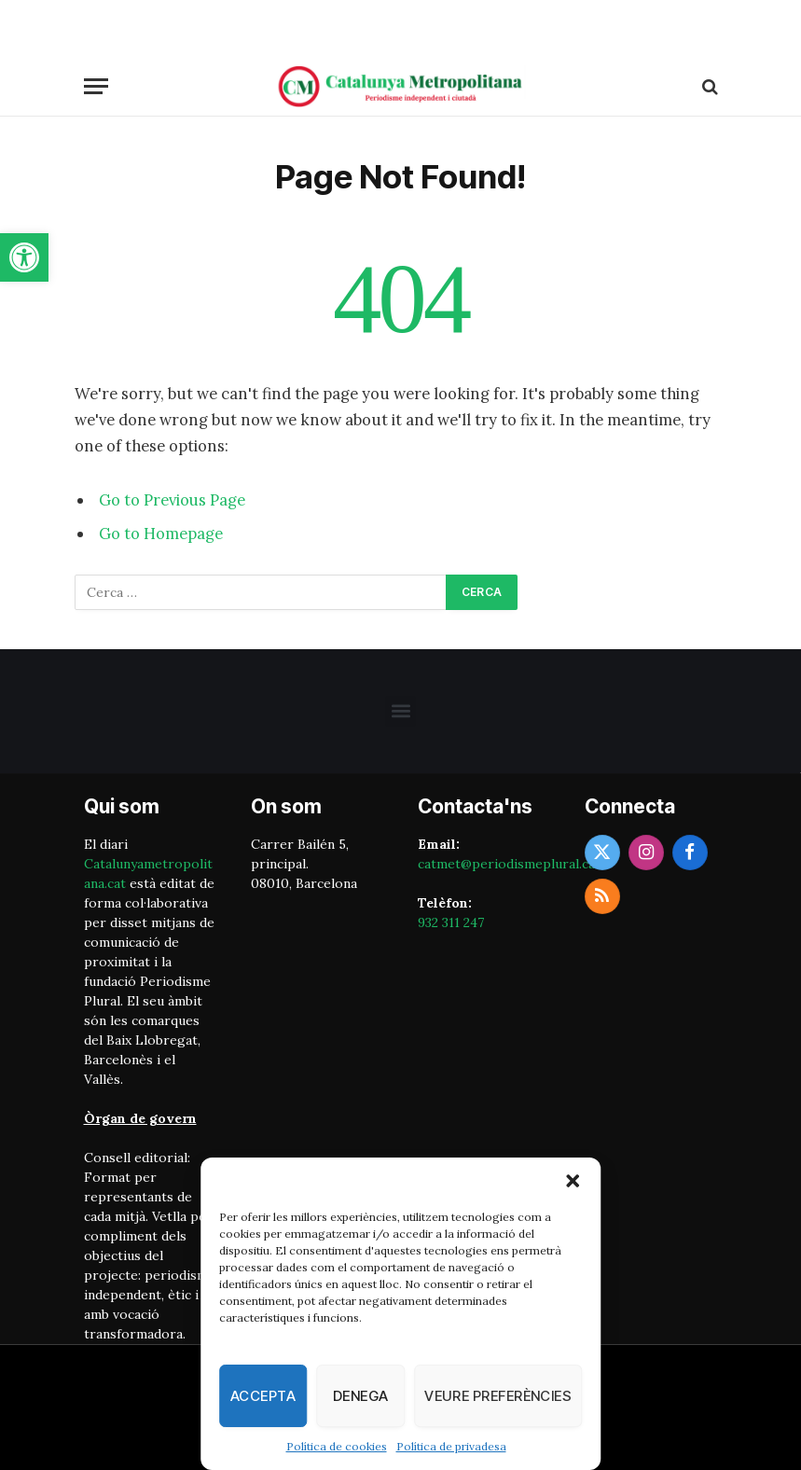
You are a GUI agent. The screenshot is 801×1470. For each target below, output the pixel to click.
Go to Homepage (161, 533)
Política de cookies (336, 1446)
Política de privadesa (451, 1446)
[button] (24, 257)
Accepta (263, 1396)
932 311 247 (451, 922)
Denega (361, 1396)
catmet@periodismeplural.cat (509, 863)
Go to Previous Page (172, 500)
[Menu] (96, 86)
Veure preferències (498, 1396)
